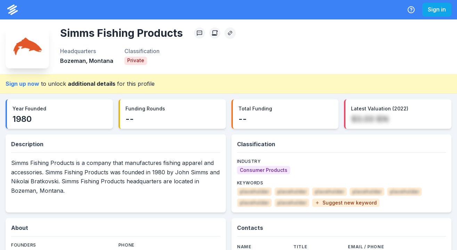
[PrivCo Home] (12, 10)
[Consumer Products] (263, 170)
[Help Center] (411, 10)
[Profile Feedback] (199, 33)
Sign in (437, 9)
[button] (346, 203)
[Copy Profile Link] (230, 33)
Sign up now (22, 83)
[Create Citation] (214, 33)
